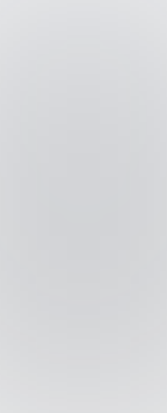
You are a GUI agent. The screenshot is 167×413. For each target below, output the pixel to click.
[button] (154, 10)
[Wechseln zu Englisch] (75, 403)
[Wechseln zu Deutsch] (92, 403)
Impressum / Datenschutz (83, 339)
